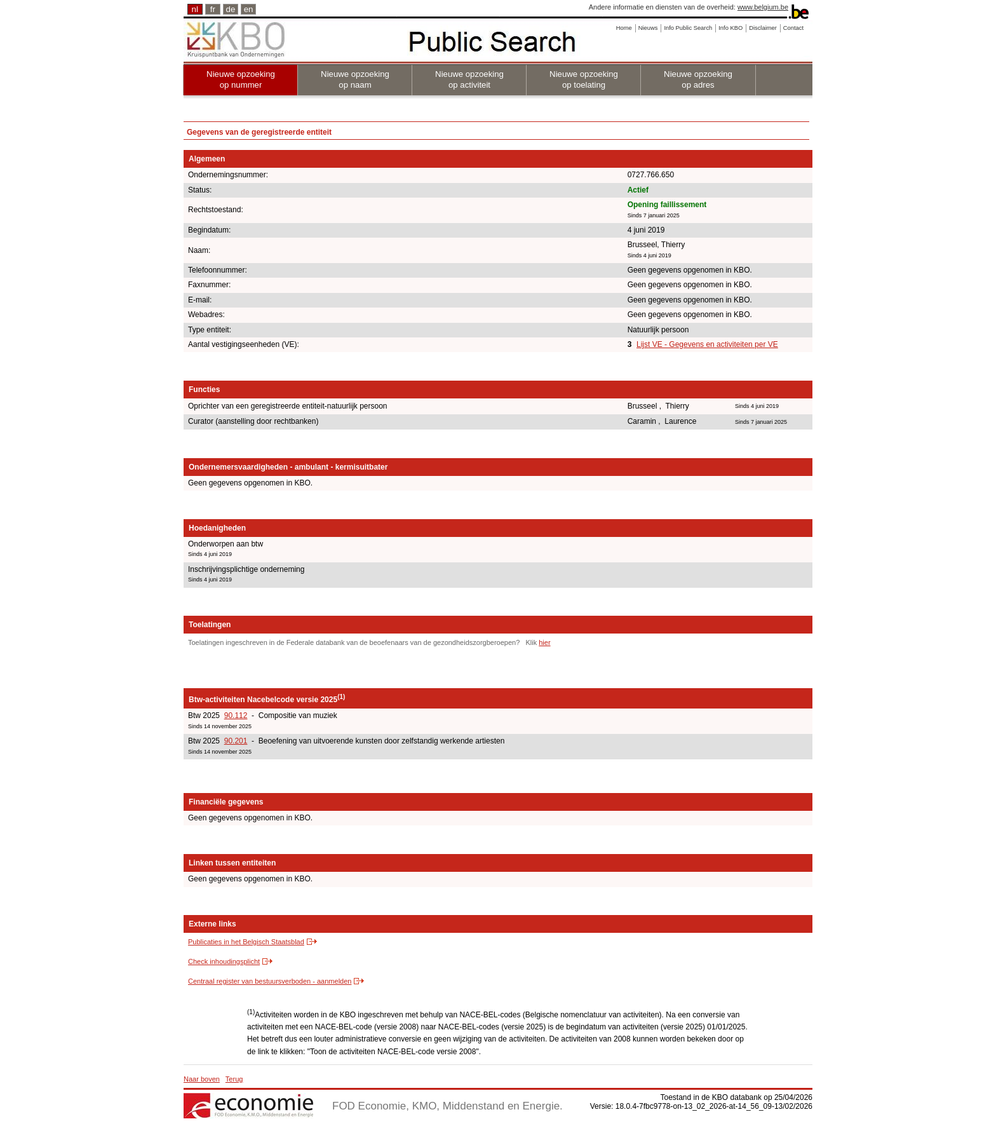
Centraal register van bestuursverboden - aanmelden (269, 981)
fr (212, 9)
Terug (234, 1079)
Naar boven (202, 1079)
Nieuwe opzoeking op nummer (240, 79)
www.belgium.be (762, 7)
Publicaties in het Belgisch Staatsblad (246, 942)
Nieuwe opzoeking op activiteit (469, 79)
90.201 (236, 740)
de (231, 9)
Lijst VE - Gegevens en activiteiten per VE (707, 344)
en (248, 9)
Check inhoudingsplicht (224, 961)
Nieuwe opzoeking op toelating (583, 79)
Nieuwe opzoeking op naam (355, 79)
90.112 (236, 715)
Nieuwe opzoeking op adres (698, 79)
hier (544, 642)
